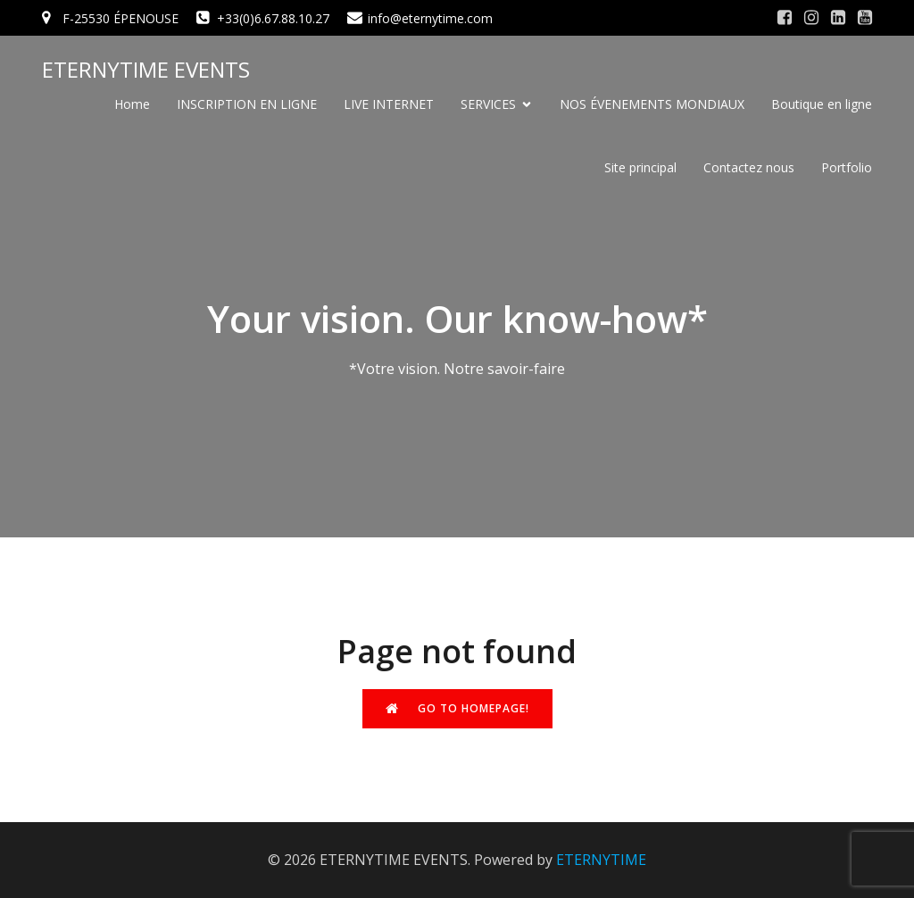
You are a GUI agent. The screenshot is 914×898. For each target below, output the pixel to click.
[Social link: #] (784, 17)
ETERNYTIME (601, 859)
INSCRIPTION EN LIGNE (247, 104)
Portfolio (846, 167)
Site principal (640, 167)
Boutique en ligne (821, 104)
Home (132, 104)
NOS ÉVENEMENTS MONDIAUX (652, 104)
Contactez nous (748, 167)
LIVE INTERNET (389, 104)
